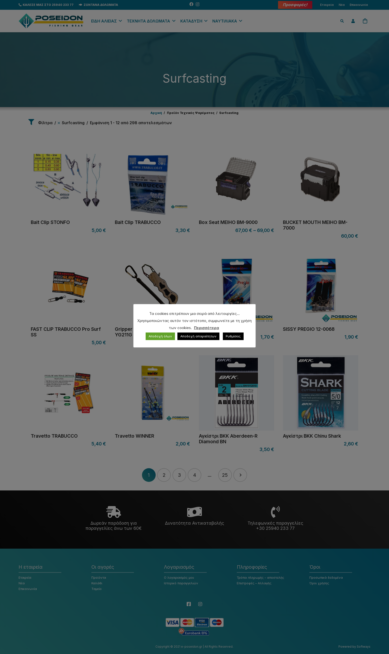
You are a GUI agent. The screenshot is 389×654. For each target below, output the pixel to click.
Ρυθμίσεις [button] (233, 336)
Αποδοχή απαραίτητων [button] (198, 336)
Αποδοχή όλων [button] (160, 336)
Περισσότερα (206, 327)
